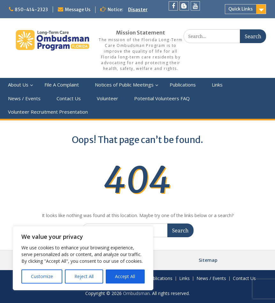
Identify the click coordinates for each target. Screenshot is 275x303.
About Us (18, 84)
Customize (42, 276)
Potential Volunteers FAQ (162, 98)
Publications (183, 84)
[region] (83, 258)
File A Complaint (61, 84)
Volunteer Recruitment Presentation (48, 112)
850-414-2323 (31, 9)
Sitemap (208, 260)
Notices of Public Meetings (124, 84)
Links (217, 84)
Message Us (77, 9)
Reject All (84, 276)
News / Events (24, 98)
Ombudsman (136, 293)
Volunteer (107, 98)
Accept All (125, 276)
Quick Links (240, 9)
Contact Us (69, 98)
